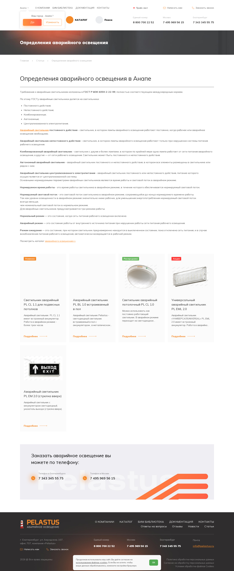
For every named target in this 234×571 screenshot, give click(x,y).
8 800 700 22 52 (143, 22)
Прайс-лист (142, 8)
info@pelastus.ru (203, 546)
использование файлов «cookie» (91, 562)
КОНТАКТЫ (103, 7)
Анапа (23, 8)
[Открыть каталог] (76, 20)
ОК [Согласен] (153, 562)
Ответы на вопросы (154, 526)
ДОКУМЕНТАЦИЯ (85, 7)
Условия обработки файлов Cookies (194, 566)
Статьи (209, 526)
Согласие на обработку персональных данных (189, 562)
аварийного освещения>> (60, 240)
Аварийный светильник (34, 130)
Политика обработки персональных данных (190, 559)
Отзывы (177, 526)
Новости (193, 526)
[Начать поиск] (99, 20)
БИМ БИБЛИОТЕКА (63, 7)
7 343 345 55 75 (203, 22)
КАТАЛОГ (126, 521)
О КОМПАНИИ (42, 7)
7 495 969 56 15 (173, 22)
